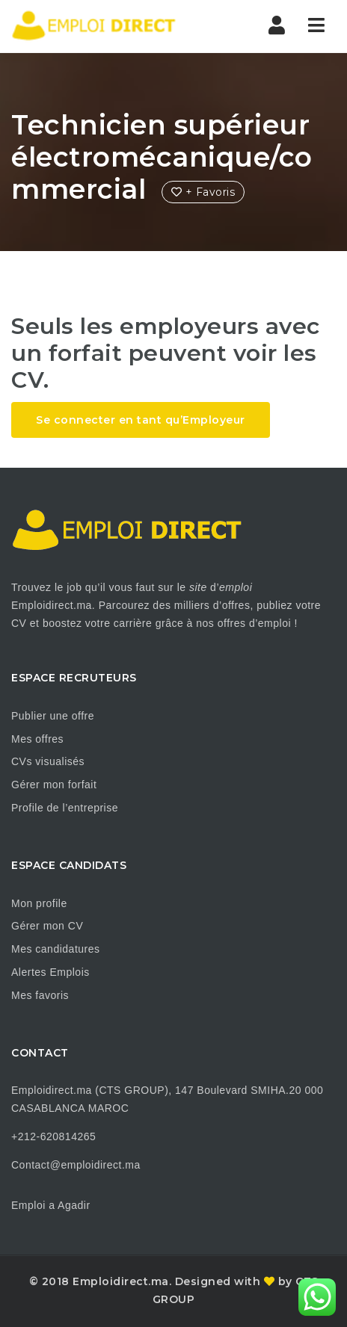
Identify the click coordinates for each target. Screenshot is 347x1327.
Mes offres (37, 739)
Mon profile (39, 903)
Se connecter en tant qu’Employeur (140, 420)
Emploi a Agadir (50, 1205)
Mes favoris (40, 995)
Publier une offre (52, 716)
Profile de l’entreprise (64, 808)
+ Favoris (203, 192)
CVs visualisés (48, 761)
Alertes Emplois (50, 972)
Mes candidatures (55, 949)
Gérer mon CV (47, 926)
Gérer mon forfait (53, 785)
